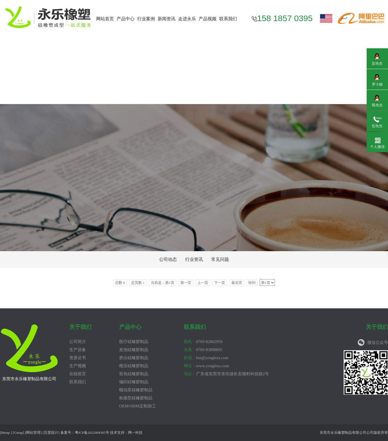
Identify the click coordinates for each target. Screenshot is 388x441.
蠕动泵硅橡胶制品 (135, 390)
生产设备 (77, 349)
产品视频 (207, 18)
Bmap (5, 432)
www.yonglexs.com (206, 366)
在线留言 (77, 374)
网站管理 (33, 432)
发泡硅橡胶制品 (133, 349)
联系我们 (228, 18)
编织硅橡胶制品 (133, 382)
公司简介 (77, 341)
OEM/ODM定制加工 (137, 406)
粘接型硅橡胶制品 (135, 398)
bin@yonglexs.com (206, 358)
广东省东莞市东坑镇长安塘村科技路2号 (226, 374)
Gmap (18, 432)
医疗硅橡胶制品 (133, 341)
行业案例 (146, 18)
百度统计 (51, 432)
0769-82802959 (203, 341)
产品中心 (125, 18)
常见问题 (220, 259)
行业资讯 (194, 259)
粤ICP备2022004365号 (92, 432)
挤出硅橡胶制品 (133, 358)
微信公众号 (377, 342)
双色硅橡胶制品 (133, 374)
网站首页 (105, 18)
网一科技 (135, 432)
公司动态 (168, 259)
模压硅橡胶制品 (133, 366)
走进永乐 (187, 18)
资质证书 (77, 358)
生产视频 (77, 366)
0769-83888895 (203, 349)
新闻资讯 (166, 18)
